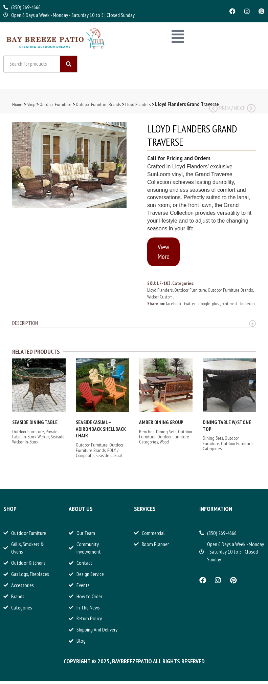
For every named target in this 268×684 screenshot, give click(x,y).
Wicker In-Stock (25, 444)
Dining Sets (166, 434)
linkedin (247, 306)
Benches (146, 434)
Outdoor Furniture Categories (228, 448)
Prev (219, 111)
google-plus (209, 306)
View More (164, 254)
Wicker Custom (160, 299)
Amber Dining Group (161, 425)
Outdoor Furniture (55, 107)
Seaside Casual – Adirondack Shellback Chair (101, 432)
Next (244, 111)
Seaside (58, 439)
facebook (174, 306)
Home (17, 107)
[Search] (68, 67)
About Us (81, 511)
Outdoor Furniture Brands (98, 107)
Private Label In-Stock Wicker (35, 436)
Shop (31, 107)
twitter (190, 306)
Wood (164, 444)
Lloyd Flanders (138, 107)
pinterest (230, 306)
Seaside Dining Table (35, 425)
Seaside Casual (108, 458)
